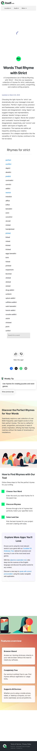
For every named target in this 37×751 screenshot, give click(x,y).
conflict (8, 164)
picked (8, 233)
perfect (8, 160)
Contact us (19, 748)
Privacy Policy (26, 744)
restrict (8, 193)
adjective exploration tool (18, 560)
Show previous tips (8, 392)
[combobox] (18, 335)
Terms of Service (16, 744)
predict (8, 176)
